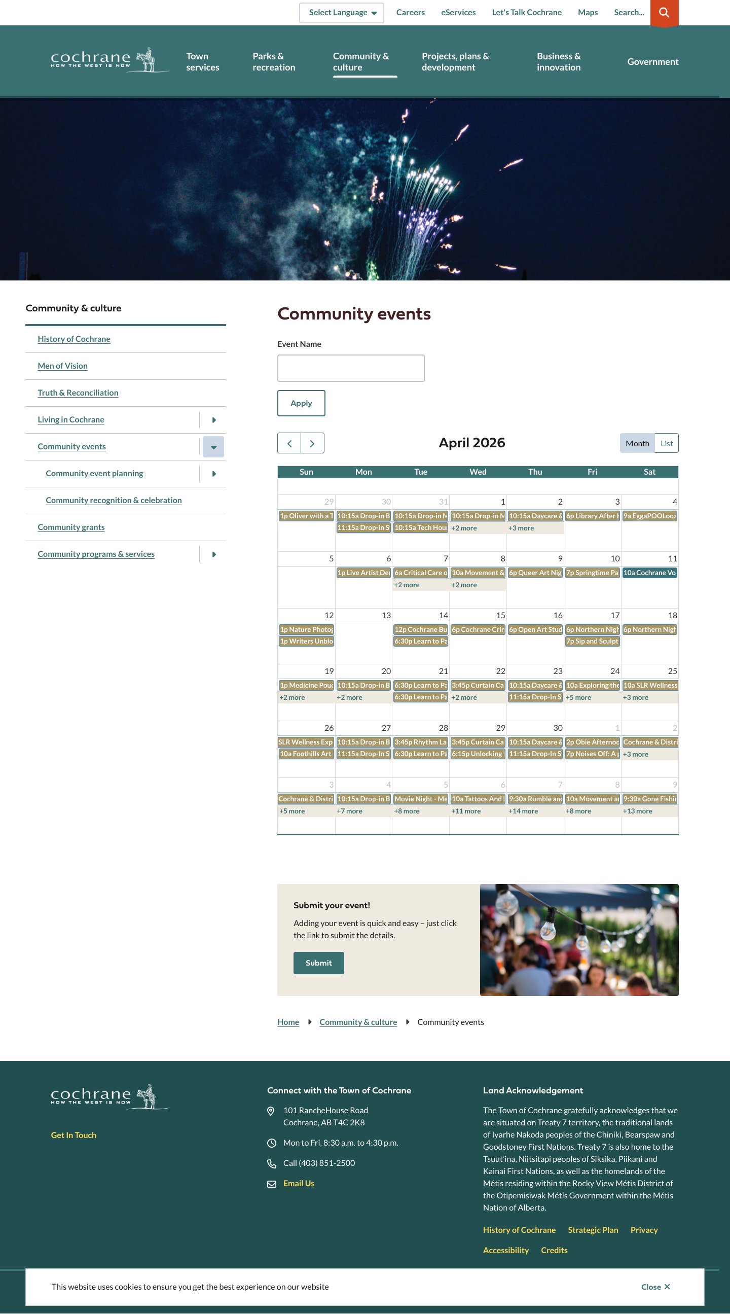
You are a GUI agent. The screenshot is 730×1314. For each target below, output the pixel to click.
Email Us (298, 1183)
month (637, 443)
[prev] (289, 443)
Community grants (71, 527)
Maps (588, 12)
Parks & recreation (274, 62)
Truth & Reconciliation (78, 393)
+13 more (637, 811)
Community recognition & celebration (114, 500)
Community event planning (94, 473)
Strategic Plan (593, 1230)
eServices (458, 12)
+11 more (466, 811)
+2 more (464, 528)
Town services (202, 62)
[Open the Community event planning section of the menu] (213, 473)
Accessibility (506, 1250)
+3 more (521, 528)
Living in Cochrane (71, 419)
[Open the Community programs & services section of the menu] (213, 554)
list (667, 443)
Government (653, 61)
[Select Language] (341, 13)
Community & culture (361, 62)
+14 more (523, 811)
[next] (312, 443)
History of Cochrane (74, 339)
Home (288, 1022)
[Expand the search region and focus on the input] (644, 12)
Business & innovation (559, 62)
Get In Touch (73, 1135)
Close (651, 1287)
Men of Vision (63, 366)
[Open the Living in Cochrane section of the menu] (213, 420)
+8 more (406, 811)
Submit (319, 963)
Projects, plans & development (455, 62)
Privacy (644, 1230)
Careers (410, 12)
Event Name (299, 344)
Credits (554, 1250)
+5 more (578, 697)
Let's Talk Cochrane (527, 12)
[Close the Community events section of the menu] (213, 446)
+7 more (349, 811)
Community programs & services (96, 554)
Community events (72, 446)
